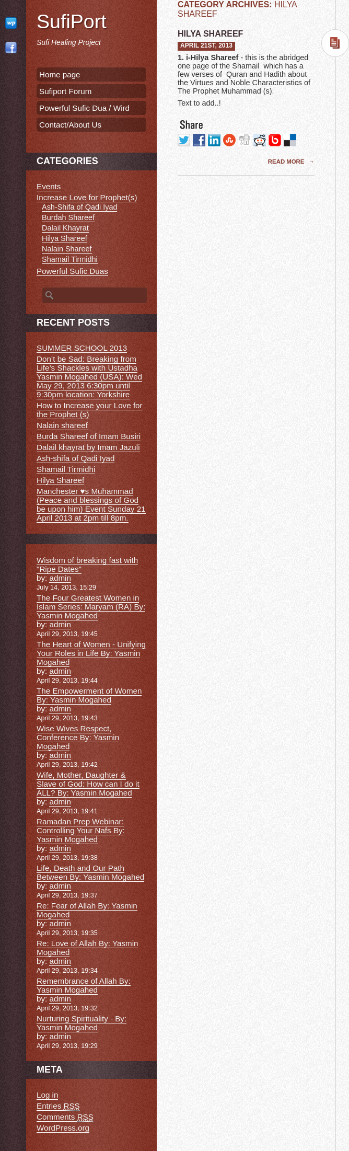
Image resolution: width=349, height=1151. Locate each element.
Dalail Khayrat (65, 228)
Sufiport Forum (65, 91)
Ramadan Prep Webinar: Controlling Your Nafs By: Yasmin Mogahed (81, 830)
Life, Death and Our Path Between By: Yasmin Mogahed (90, 872)
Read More (287, 161)
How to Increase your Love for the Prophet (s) (90, 410)
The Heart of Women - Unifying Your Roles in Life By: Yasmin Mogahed (91, 653)
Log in (47, 1094)
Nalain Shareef (67, 249)
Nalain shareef (62, 425)
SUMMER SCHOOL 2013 (82, 347)
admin (60, 577)
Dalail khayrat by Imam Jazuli (88, 447)
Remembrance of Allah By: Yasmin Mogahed (84, 985)
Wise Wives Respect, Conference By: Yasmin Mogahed (78, 737)
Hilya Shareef (210, 33)
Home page (59, 74)
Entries (58, 1106)
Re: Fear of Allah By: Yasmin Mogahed (87, 910)
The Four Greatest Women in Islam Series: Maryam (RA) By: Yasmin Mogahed (91, 606)
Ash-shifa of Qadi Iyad (75, 458)
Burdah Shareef (68, 217)
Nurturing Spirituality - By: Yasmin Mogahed (81, 1023)
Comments (65, 1117)
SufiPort (72, 21)
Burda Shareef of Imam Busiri (89, 436)
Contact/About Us (70, 124)
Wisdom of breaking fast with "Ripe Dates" (87, 564)
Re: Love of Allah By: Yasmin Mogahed (87, 948)
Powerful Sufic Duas (72, 271)
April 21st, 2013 (206, 45)
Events (49, 186)
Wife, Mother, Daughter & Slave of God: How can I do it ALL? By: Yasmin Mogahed (88, 783)
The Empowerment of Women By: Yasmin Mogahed (89, 695)
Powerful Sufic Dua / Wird (84, 107)
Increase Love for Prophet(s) (87, 197)
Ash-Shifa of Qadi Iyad (79, 207)
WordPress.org (63, 1127)
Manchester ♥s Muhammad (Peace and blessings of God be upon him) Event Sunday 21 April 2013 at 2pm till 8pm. (91, 504)
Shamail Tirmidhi (70, 259)
